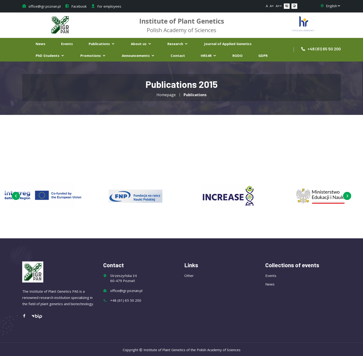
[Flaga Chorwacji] (303, 23)
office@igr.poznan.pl (41, 6)
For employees (106, 6)
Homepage (166, 94)
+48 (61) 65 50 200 (321, 48)
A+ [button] (272, 5)
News (40, 43)
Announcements (138, 55)
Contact (178, 55)
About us (141, 43)
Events (67, 43)
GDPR (263, 55)
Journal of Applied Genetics (228, 43)
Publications (102, 43)
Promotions (93, 55)
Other (189, 275)
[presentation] (16, 196)
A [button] (267, 5)
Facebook (76, 6)
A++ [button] (279, 5)
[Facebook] (26, 315)
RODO (237, 55)
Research (177, 43)
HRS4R (209, 55)
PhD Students (50, 55)
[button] (286, 6)
